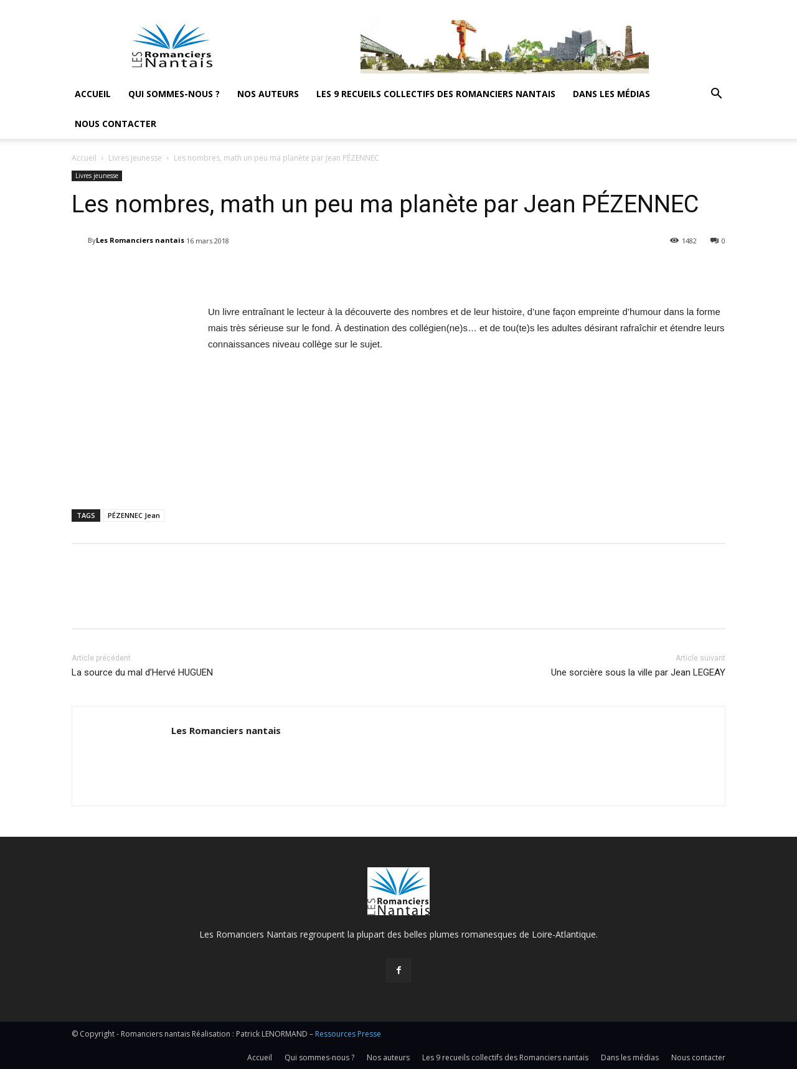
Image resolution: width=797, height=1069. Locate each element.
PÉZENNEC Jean (134, 515)
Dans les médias (611, 94)
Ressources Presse (348, 1034)
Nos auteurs (268, 94)
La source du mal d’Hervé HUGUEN (142, 672)
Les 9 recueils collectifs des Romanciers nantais (435, 94)
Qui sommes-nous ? (174, 94)
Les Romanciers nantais (140, 240)
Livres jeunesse (135, 158)
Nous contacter (115, 124)
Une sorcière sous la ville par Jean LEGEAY (638, 672)
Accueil (93, 94)
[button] (716, 95)
